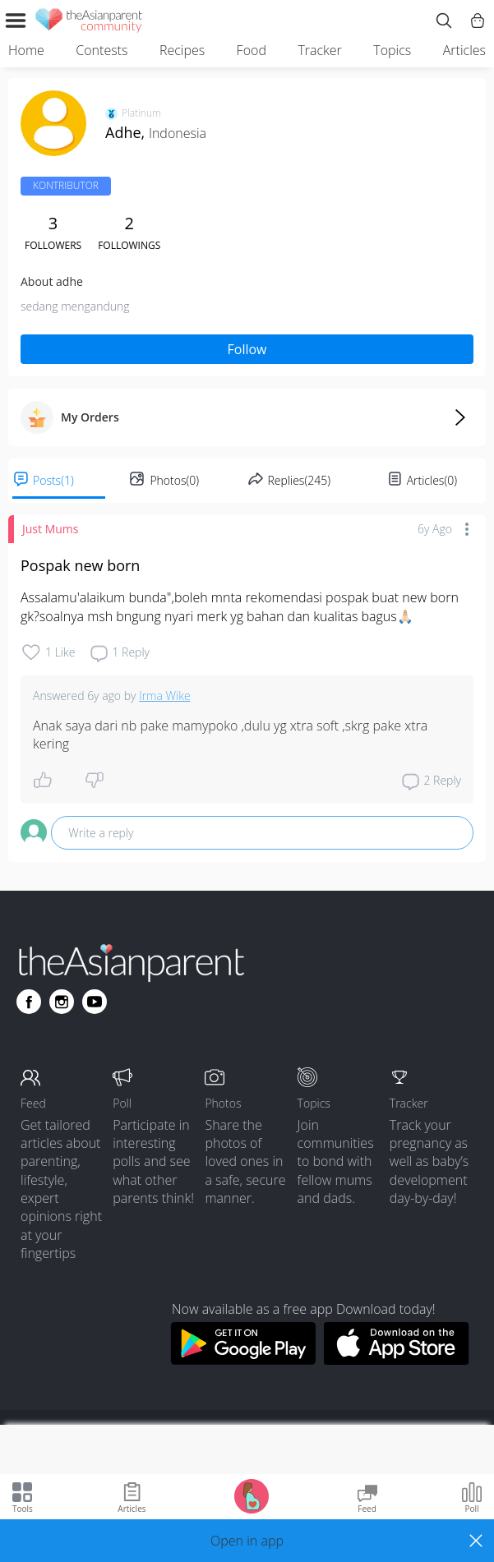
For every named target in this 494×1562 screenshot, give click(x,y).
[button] (247, 1541)
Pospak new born (80, 565)
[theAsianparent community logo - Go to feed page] (88, 23)
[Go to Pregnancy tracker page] (251, 1495)
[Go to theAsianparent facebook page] (28, 1001)
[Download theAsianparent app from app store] (396, 1360)
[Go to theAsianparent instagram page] (61, 1001)
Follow (247, 349)
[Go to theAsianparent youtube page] (94, 1001)
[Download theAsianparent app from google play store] (243, 1360)
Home (26, 50)
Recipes (182, 50)
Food (251, 50)
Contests (101, 50)
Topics (392, 50)
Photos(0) (174, 480)
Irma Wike (165, 695)
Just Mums (50, 529)
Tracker (319, 50)
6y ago (435, 529)
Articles (464, 50)
